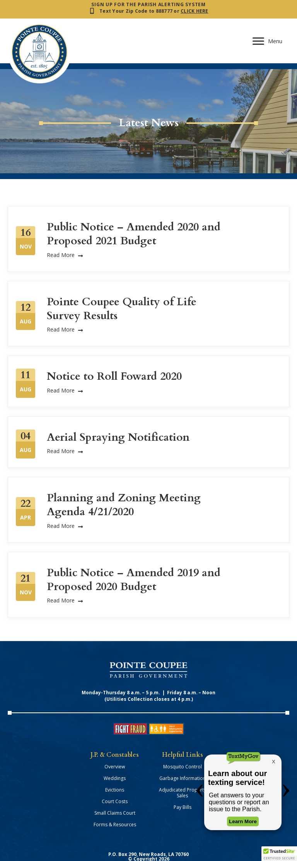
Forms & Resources (115, 803)
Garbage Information (182, 756)
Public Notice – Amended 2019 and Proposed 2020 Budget (133, 558)
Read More (65, 233)
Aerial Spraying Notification (118, 415)
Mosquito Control (182, 745)
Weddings (115, 756)
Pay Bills (182, 785)
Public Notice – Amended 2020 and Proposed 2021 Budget (133, 212)
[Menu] (268, 8)
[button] (279, 853)
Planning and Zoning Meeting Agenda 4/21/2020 (124, 483)
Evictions (114, 768)
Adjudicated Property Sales (182, 771)
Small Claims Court (114, 791)
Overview (114, 745)
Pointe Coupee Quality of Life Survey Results (121, 287)
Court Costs (115, 779)
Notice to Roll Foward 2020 (114, 354)
